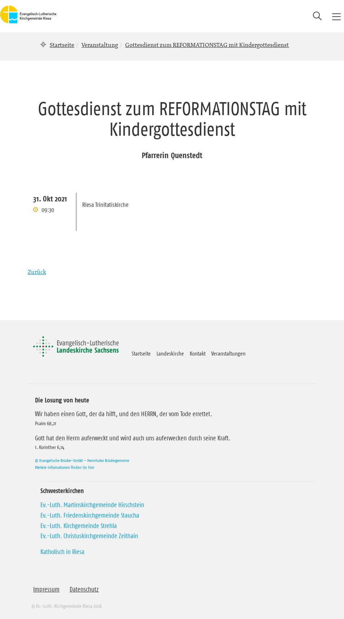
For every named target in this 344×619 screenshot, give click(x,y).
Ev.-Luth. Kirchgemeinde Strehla (78, 526)
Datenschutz (84, 589)
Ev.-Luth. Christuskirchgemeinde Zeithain (89, 536)
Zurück (37, 272)
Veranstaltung (99, 45)
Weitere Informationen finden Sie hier (64, 467)
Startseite (62, 45)
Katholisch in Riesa (62, 552)
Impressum (46, 589)
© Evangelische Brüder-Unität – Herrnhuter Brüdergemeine (82, 460)
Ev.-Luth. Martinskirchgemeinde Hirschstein (92, 505)
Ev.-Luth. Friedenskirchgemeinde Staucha (89, 515)
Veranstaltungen (228, 353)
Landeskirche (170, 353)
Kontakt (198, 353)
